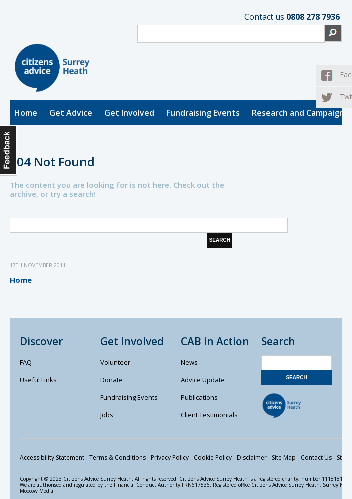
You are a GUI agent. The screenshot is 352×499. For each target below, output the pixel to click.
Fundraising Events (203, 113)
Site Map (284, 458)
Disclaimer (252, 458)
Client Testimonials (209, 415)
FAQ (26, 362)
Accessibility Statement (52, 458)
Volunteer (115, 362)
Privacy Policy (170, 458)
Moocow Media (37, 491)
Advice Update (203, 380)
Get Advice (71, 113)
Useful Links (38, 380)
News (189, 362)
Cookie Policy (213, 458)
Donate (111, 380)
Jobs (107, 415)
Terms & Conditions (118, 458)
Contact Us (316, 458)
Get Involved (129, 113)
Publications (199, 397)
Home (26, 113)
